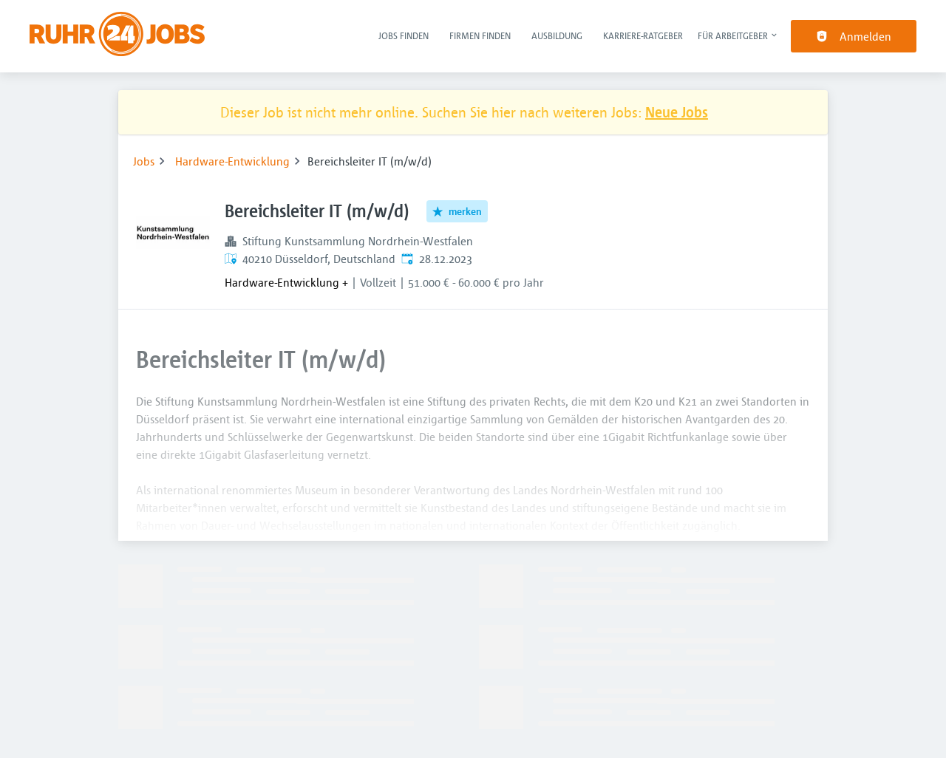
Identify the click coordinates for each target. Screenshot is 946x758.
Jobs (143, 161)
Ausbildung (556, 35)
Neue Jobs (676, 112)
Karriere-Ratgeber (643, 35)
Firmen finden (480, 35)
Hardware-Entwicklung (232, 161)
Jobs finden (403, 35)
